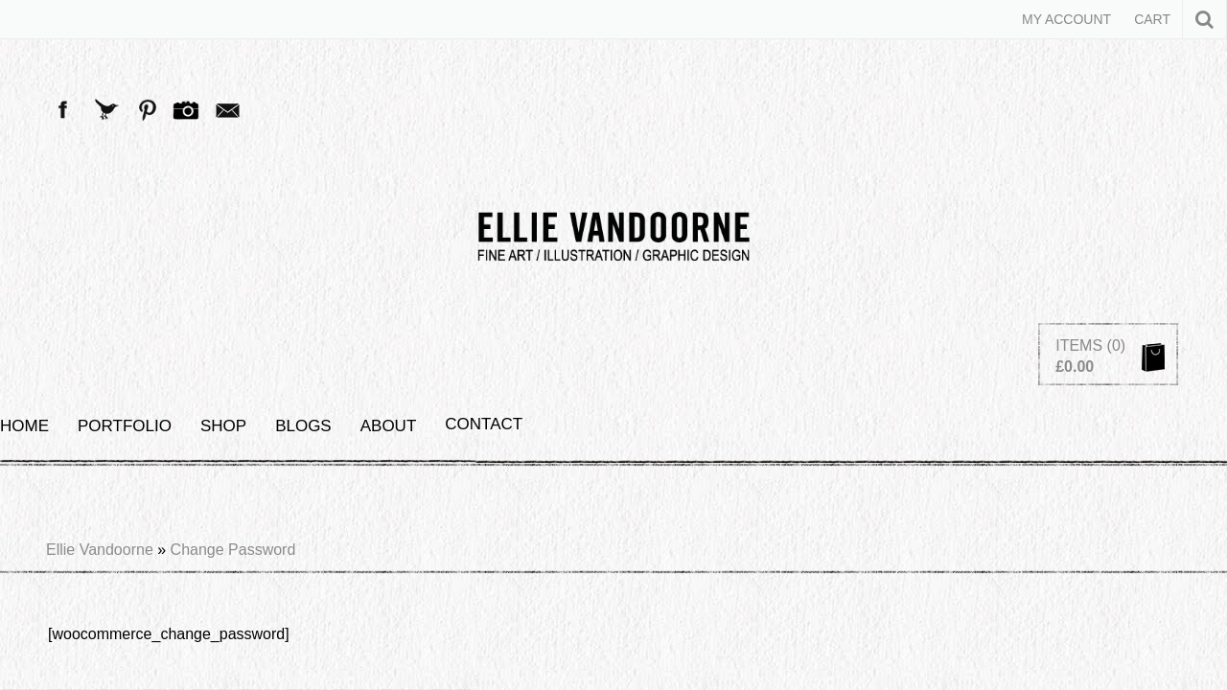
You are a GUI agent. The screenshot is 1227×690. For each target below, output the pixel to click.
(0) (1116, 104)
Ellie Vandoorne (99, 258)
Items (1078, 104)
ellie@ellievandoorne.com (551, 508)
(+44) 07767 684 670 (793, 508)
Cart (1152, 19)
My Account (1066, 19)
